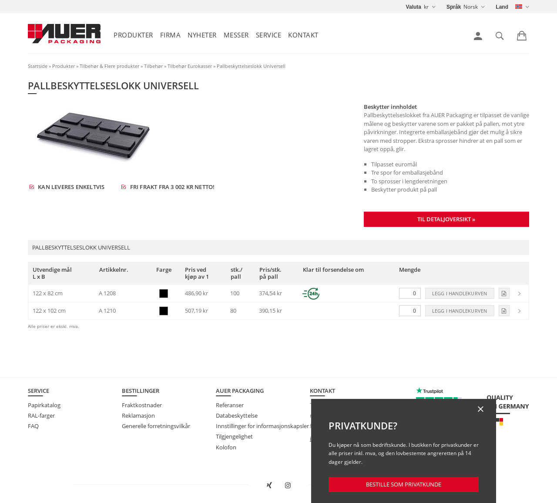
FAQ (33, 426)
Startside (37, 66)
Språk (453, 7)
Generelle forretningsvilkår (156, 426)
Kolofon (226, 447)
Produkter (133, 34)
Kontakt (303, 34)
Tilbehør (153, 66)
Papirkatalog (44, 405)
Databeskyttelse (237, 415)
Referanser (230, 405)
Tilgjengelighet (234, 436)
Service (269, 34)
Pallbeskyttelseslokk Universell (251, 66)
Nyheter (202, 34)
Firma (170, 34)
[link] (478, 36)
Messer (236, 34)
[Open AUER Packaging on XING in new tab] (269, 485)
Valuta (413, 7)
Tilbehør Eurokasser (190, 66)
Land (502, 7)
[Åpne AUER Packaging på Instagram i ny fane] (288, 485)
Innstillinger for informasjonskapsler (262, 426)
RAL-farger (41, 415)
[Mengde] (410, 293)
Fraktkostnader (142, 405)
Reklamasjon (138, 415)
